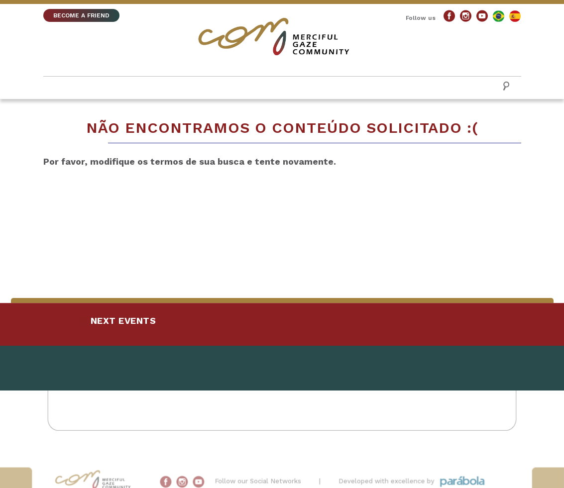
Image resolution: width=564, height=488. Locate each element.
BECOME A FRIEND (81, 15)
